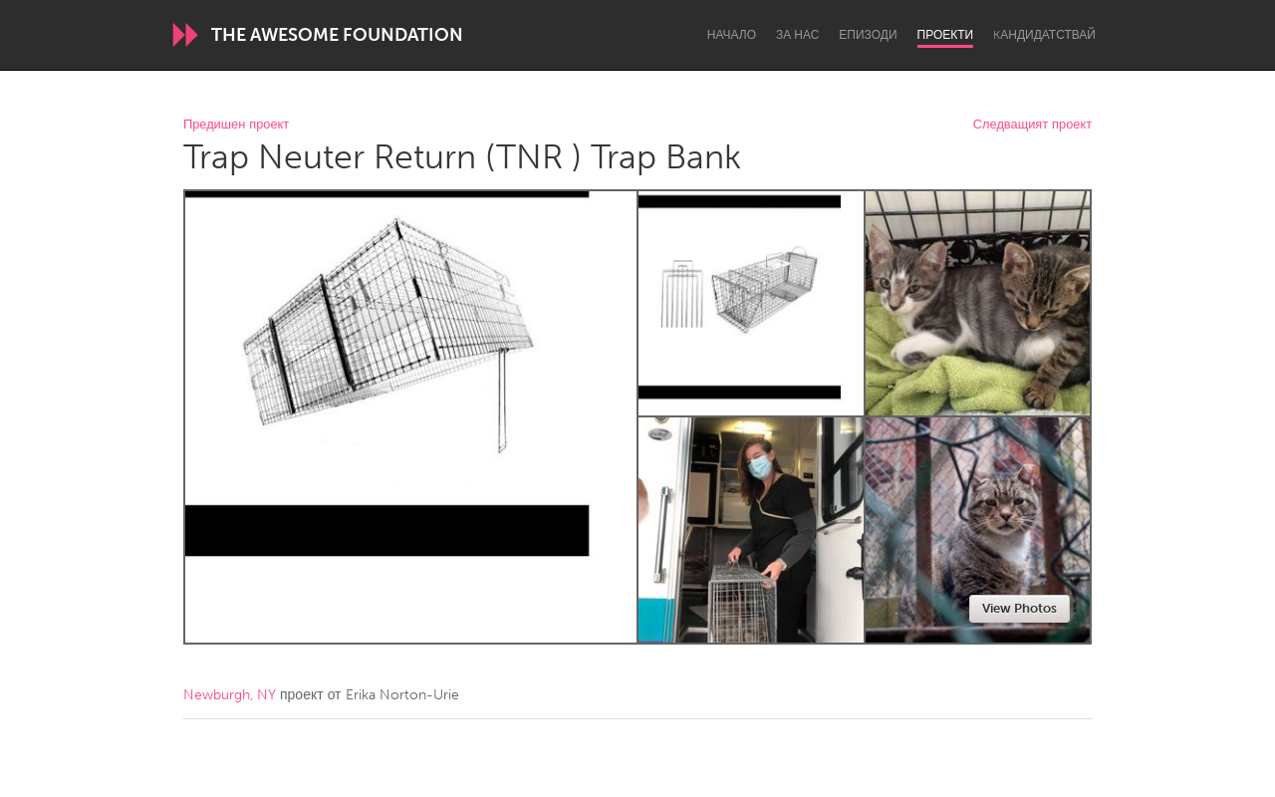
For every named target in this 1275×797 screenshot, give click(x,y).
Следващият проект (1032, 125)
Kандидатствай (1044, 35)
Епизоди (867, 35)
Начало (731, 35)
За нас (797, 35)
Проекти (945, 35)
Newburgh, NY (229, 694)
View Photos (1019, 608)
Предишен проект (236, 125)
